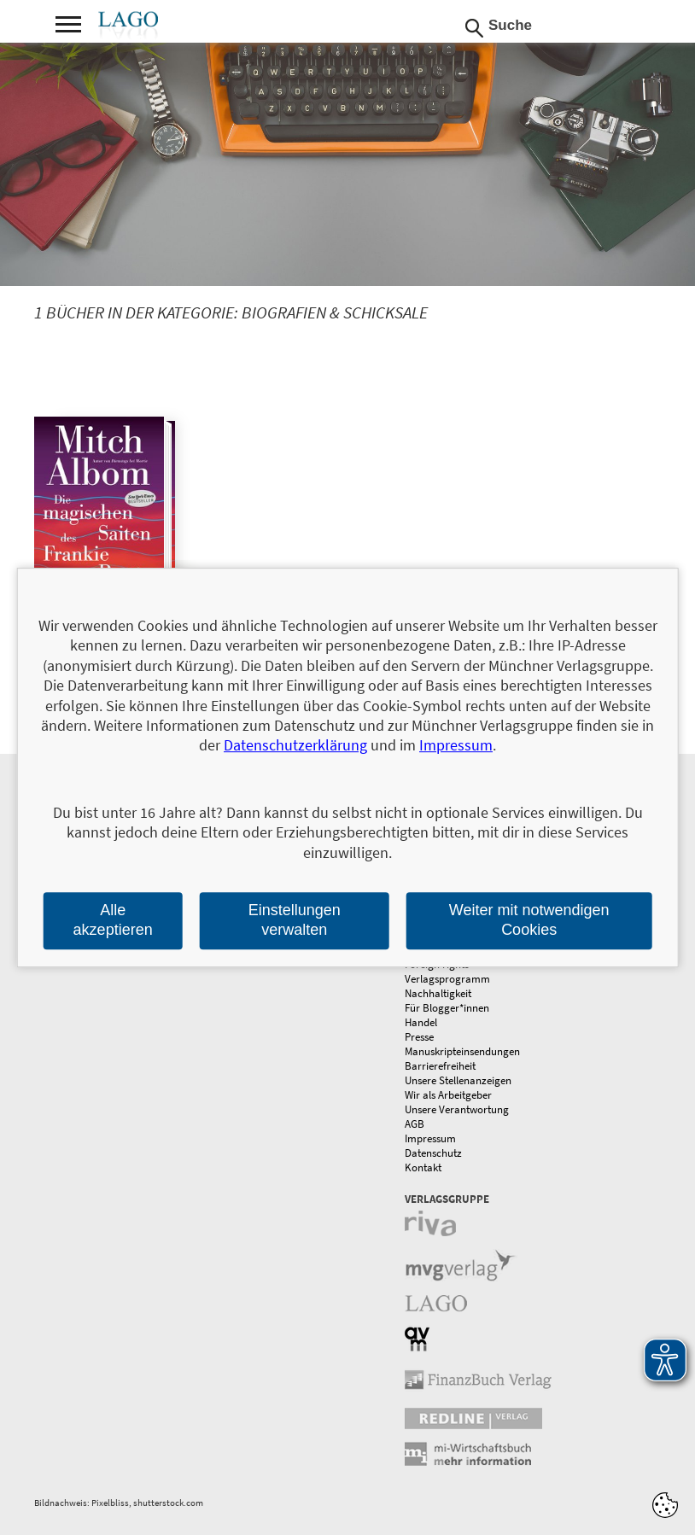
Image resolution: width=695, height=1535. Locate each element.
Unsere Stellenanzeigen (458, 1080)
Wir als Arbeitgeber (448, 1095)
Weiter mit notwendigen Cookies (529, 920)
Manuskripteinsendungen (462, 1051)
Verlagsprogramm (447, 979)
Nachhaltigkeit (438, 993)
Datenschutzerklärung (295, 746)
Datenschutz (433, 1153)
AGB (414, 1124)
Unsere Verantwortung (457, 1109)
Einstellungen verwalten (294, 920)
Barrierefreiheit (440, 1066)
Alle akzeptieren (113, 920)
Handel (421, 1022)
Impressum (430, 1138)
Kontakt (423, 1167)
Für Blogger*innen (447, 1008)
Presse (419, 1037)
